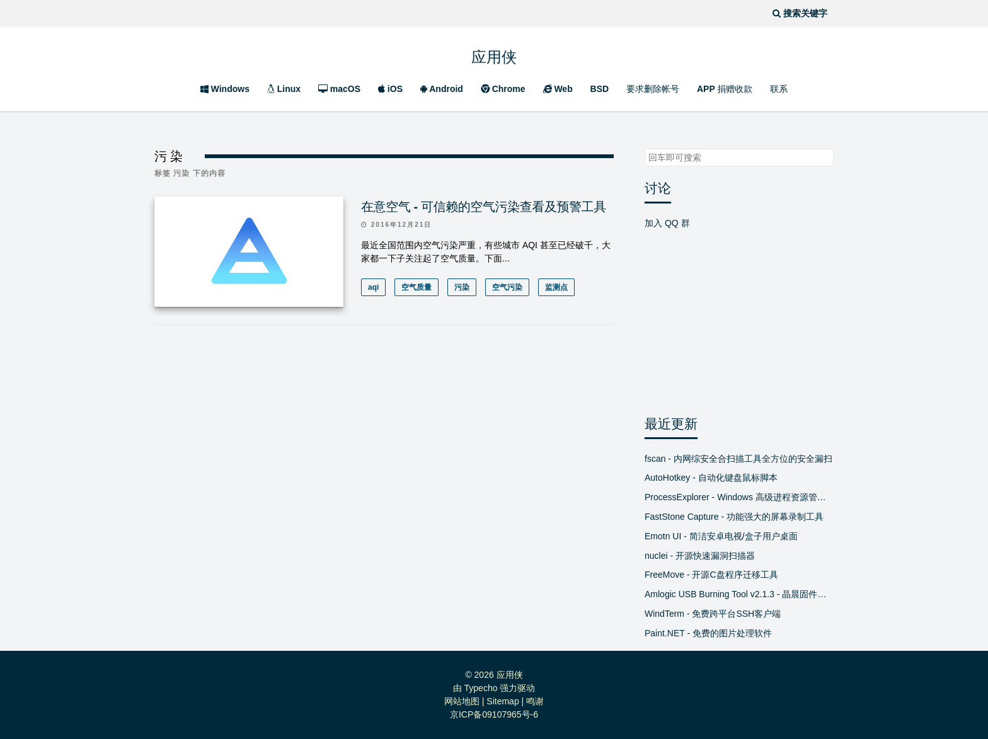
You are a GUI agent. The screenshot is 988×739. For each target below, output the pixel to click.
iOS (390, 89)
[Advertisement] (384, 448)
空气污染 (507, 287)
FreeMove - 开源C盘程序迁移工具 (711, 575)
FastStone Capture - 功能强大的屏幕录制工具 (734, 517)
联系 (779, 89)
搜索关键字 (644, 148)
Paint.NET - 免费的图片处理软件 (708, 633)
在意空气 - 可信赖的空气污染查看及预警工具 (483, 207)
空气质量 (416, 287)
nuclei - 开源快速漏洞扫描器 (700, 556)
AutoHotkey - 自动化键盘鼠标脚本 (711, 478)
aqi (373, 287)
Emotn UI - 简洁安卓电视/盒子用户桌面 (721, 536)
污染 (461, 287)
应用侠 (494, 53)
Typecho (481, 688)
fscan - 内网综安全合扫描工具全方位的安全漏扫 (738, 459)
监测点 (556, 287)
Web (558, 89)
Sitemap (502, 701)
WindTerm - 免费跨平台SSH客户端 (713, 614)
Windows (225, 89)
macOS (339, 89)
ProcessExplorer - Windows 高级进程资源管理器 (739, 497)
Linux (284, 89)
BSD (599, 89)
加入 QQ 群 (667, 223)
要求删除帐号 (652, 89)
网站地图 (462, 701)
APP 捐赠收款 (724, 89)
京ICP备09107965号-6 (494, 714)
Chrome (503, 89)
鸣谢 (535, 701)
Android (441, 89)
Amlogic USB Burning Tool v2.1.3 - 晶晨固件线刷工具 (739, 594)
